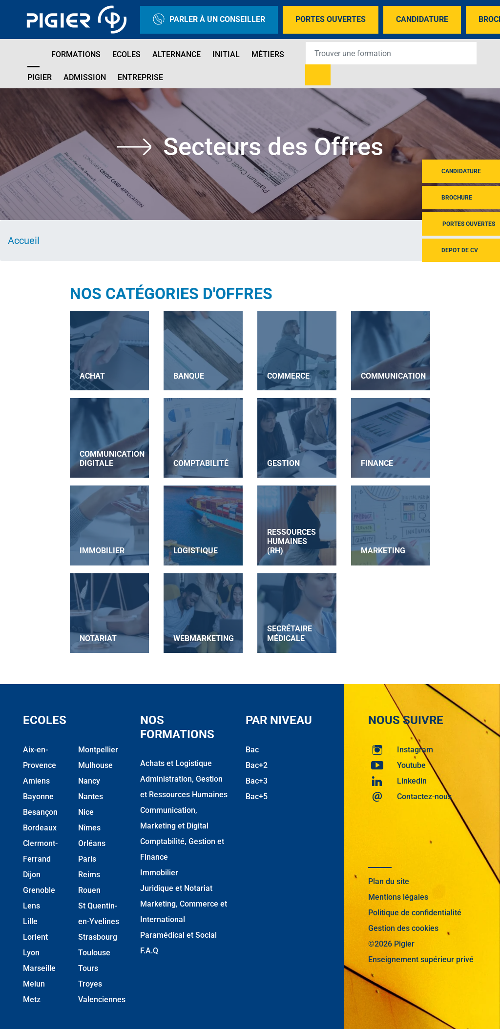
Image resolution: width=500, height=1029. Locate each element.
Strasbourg (97, 936)
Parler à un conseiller (209, 19)
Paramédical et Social (178, 935)
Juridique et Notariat (176, 888)
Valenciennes (101, 999)
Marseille (39, 967)
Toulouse (94, 952)
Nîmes (89, 827)
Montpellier (98, 749)
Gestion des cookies (403, 927)
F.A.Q (149, 950)
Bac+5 (257, 796)
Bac (252, 749)
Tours (88, 967)
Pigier (39, 77)
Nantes (90, 796)
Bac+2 (257, 764)
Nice (86, 811)
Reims (89, 874)
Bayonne (38, 796)
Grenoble (39, 889)
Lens (31, 905)
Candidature (422, 19)
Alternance (176, 54)
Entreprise (140, 77)
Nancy (89, 780)
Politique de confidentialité (414, 912)
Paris (87, 858)
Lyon (31, 952)
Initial (226, 54)
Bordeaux (40, 827)
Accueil (24, 240)
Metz (32, 999)
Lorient (35, 936)
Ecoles (126, 54)
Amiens (36, 780)
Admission (84, 77)
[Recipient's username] (391, 53)
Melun (34, 983)
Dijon (32, 874)
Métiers (267, 54)
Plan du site (388, 881)
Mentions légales (398, 896)
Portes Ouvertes (330, 19)
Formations (76, 54)
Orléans (91, 842)
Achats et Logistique (176, 763)
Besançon (40, 811)
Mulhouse (95, 764)
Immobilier (159, 872)
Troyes (90, 983)
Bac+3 (257, 780)
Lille (30, 921)
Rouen (89, 889)
